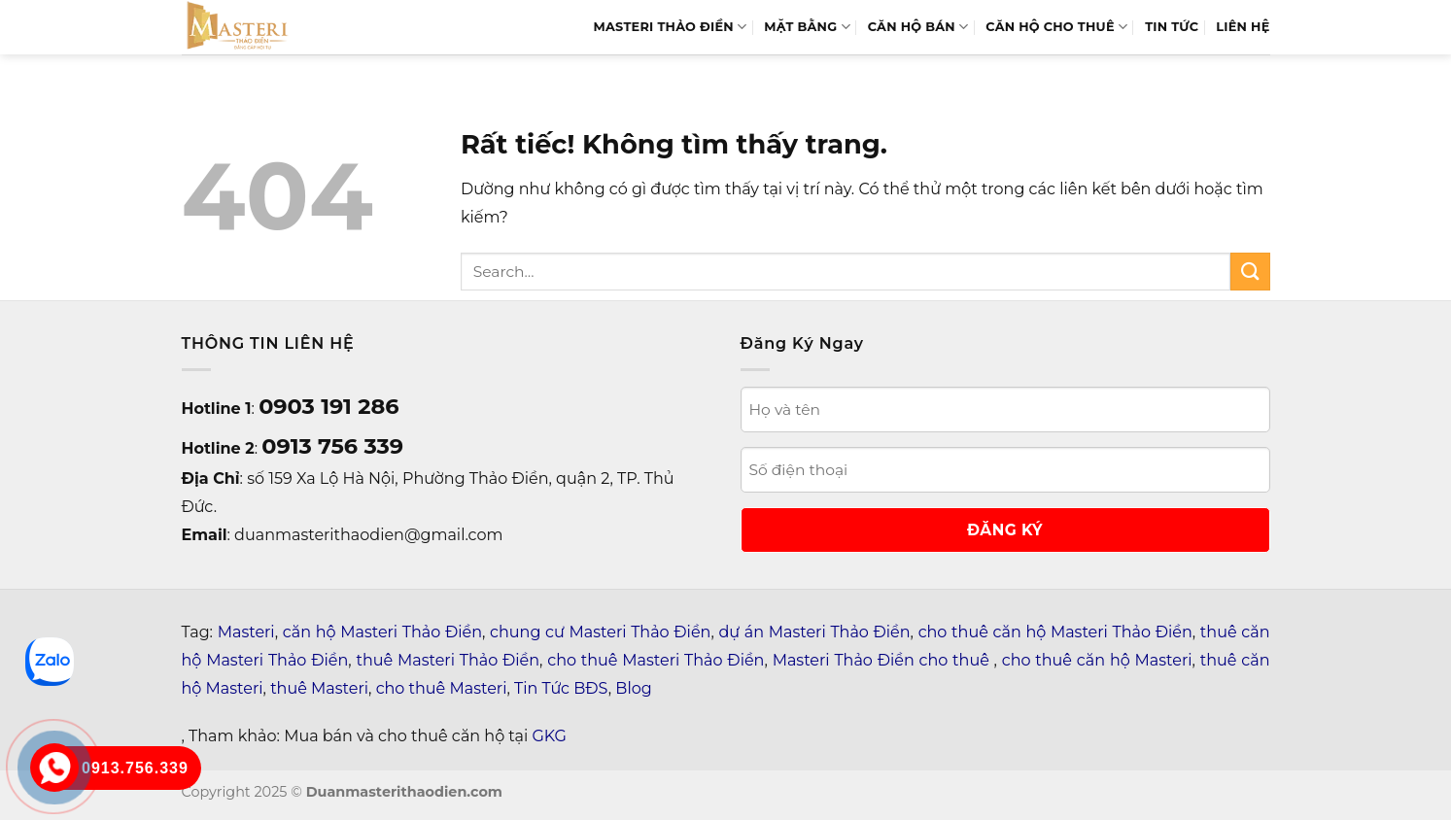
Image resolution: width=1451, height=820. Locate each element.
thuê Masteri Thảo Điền (447, 660)
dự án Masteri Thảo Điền (814, 632)
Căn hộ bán (918, 26)
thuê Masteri (319, 688)
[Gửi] (1249, 271)
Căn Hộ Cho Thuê (1056, 26)
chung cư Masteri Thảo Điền (600, 632)
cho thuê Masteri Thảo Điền (655, 660)
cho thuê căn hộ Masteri (1097, 660)
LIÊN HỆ (1242, 26)
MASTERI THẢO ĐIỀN (670, 26)
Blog (633, 688)
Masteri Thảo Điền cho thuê (883, 660)
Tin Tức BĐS (561, 688)
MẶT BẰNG (806, 26)
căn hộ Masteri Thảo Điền (382, 632)
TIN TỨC (1171, 26)
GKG (549, 736)
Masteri (246, 632)
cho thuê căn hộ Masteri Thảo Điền (1055, 632)
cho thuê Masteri (441, 688)
